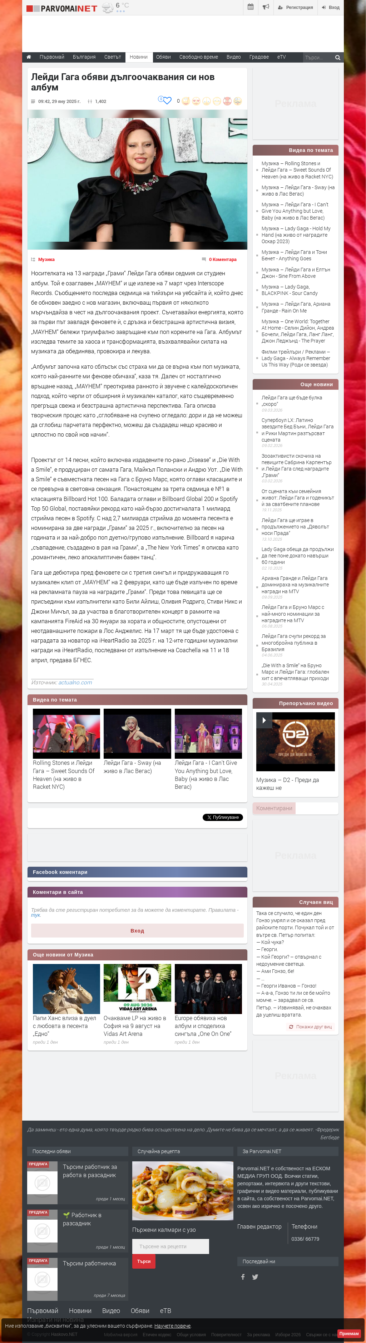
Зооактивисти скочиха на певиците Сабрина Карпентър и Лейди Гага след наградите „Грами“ (297, 465)
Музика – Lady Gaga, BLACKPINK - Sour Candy (290, 289)
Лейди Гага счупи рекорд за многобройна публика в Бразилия (294, 642)
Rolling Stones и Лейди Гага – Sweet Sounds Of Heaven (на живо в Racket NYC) (63, 774)
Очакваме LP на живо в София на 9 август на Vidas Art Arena (135, 1026)
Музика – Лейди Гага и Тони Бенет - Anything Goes (294, 255)
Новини (139, 56)
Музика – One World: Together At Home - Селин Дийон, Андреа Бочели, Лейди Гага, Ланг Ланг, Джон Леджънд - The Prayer (298, 331)
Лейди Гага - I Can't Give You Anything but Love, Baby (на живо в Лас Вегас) (206, 774)
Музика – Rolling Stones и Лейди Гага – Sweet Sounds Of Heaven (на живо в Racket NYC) (297, 169)
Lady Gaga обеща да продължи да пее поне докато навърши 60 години (298, 555)
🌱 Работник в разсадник (82, 1218)
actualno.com (75, 682)
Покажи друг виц (310, 1026)
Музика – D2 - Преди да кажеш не (287, 783)
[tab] (274, 808)
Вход (137, 931)
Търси (143, 1261)
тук (35, 915)
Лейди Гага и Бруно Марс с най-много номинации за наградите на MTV (293, 613)
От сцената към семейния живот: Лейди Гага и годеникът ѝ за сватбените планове (298, 497)
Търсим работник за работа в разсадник (90, 1170)
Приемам (349, 1333)
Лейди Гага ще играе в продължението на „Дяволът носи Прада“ (295, 526)
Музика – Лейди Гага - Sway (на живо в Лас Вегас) (298, 190)
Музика (46, 259)
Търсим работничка (89, 1263)
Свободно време (198, 56)
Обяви (140, 1310)
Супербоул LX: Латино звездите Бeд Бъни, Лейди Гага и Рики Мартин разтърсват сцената (298, 430)
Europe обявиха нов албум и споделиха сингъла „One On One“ (203, 1026)
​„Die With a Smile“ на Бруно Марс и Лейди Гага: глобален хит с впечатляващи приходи (295, 672)
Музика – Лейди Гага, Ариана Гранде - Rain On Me (296, 307)
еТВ (165, 1310)
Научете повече (172, 1325)
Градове (259, 56)
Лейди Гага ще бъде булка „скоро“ (292, 400)
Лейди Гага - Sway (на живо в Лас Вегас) (132, 766)
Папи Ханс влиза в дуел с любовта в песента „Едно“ (64, 1026)
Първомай (42, 1310)
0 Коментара (223, 259)
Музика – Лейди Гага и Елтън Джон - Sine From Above (296, 272)
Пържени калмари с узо (164, 1229)
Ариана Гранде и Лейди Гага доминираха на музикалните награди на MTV (295, 584)
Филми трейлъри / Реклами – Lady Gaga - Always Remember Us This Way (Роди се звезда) (296, 358)
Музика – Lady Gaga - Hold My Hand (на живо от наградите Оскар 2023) (296, 235)
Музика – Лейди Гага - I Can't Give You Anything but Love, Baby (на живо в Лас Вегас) (295, 211)
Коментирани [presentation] (274, 808)
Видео (111, 1310)
